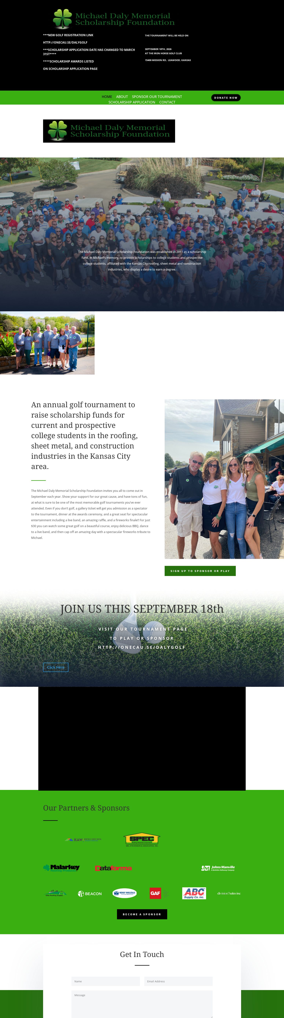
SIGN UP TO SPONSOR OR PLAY (200, 571)
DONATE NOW (226, 97)
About (122, 97)
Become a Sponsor (142, 914)
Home (107, 97)
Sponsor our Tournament (157, 97)
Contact (167, 103)
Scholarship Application (132, 103)
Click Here (55, 667)
